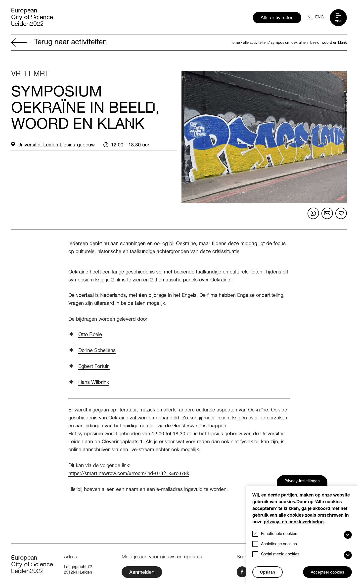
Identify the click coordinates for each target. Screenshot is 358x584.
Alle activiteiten (277, 18)
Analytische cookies (279, 544)
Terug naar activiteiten (59, 43)
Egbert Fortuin (94, 366)
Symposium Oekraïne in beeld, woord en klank (309, 43)
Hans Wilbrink (93, 382)
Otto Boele (90, 335)
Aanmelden (141, 572)
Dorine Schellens (97, 351)
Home (235, 43)
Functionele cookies (279, 534)
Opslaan (267, 573)
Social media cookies (280, 555)
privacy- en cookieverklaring (294, 522)
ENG (319, 18)
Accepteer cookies (327, 573)
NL (310, 18)
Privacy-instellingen (302, 482)
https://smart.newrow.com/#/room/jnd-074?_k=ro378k (128, 474)
